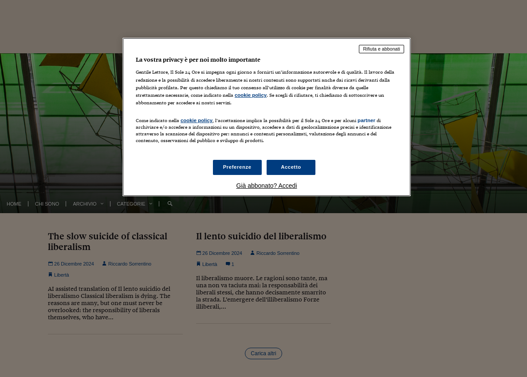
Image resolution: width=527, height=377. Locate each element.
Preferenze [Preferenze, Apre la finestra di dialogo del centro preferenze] (237, 167)
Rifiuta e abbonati (381, 49)
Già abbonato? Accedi (266, 185)
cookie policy (251, 95)
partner (366, 120)
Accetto (291, 167)
